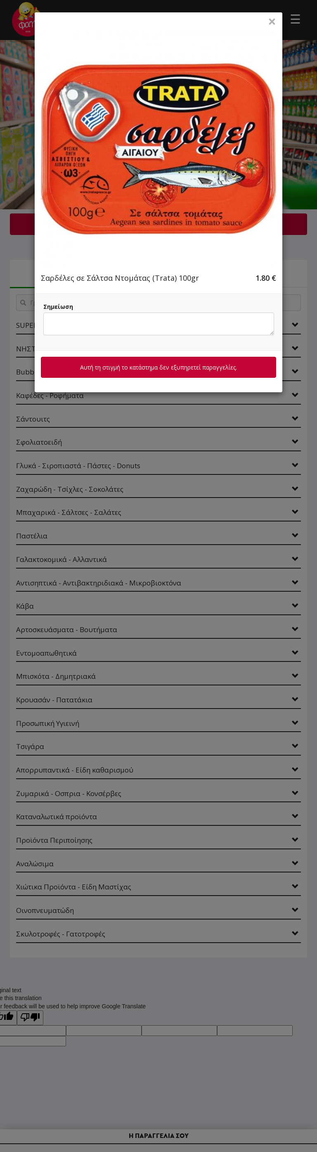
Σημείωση (58, 307)
